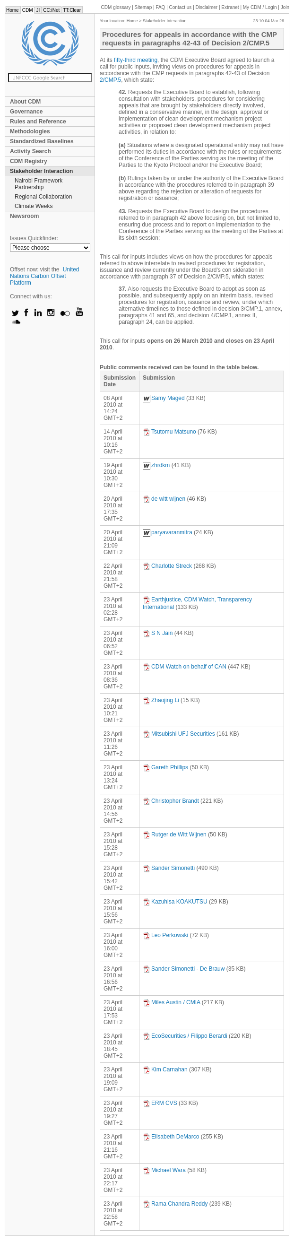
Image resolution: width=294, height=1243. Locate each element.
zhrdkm (156, 465)
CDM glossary (116, 7)
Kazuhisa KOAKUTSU (175, 901)
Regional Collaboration (43, 196)
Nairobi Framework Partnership (38, 184)
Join (285, 7)
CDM (27, 10)
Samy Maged (164, 398)
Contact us (180, 7)
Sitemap (143, 7)
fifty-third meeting (135, 60)
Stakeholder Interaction (41, 171)
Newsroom (24, 216)
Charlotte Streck (167, 566)
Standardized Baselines (42, 141)
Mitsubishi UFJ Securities (179, 733)
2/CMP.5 (110, 80)
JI (38, 10)
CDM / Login (260, 7)
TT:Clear (72, 10)
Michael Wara (164, 1170)
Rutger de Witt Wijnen (175, 834)
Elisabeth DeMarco (171, 1136)
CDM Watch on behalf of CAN (184, 666)
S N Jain (158, 633)
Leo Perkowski (165, 935)
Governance (26, 111)
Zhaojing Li (161, 700)
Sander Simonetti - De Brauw (184, 968)
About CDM (25, 101)
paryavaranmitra (167, 532)
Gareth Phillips (165, 767)
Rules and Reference (38, 121)
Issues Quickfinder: (34, 238)
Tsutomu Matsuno (169, 431)
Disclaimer (207, 7)
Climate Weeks (33, 206)
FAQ (160, 7)
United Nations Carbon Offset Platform (44, 276)
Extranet (230, 7)
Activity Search (30, 151)
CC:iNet (51, 10)
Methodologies (30, 131)
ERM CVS (160, 1103)
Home (12, 10)
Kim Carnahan (165, 1069)
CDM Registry (28, 161)
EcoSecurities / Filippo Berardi (185, 1036)
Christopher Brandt (171, 801)
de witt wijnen (164, 498)
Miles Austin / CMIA (171, 1002)
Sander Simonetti (169, 868)
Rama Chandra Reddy (175, 1203)
